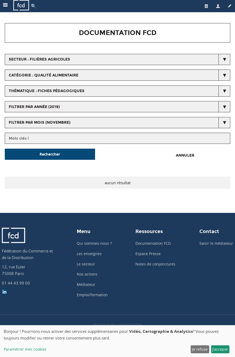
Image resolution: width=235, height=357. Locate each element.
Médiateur (86, 284)
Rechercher (50, 154)
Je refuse (200, 349)
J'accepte (220, 349)
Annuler (185, 155)
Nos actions (87, 274)
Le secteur (86, 263)
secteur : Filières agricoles (39, 59)
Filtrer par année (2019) (34, 107)
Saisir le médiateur (216, 243)
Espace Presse (148, 253)
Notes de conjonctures (155, 263)
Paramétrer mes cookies (25, 349)
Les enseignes (89, 253)
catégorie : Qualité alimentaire (43, 75)
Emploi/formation (92, 294)
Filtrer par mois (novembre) (39, 122)
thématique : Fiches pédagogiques (46, 91)
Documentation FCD (153, 243)
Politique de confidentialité (118, 324)
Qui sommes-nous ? (94, 243)
